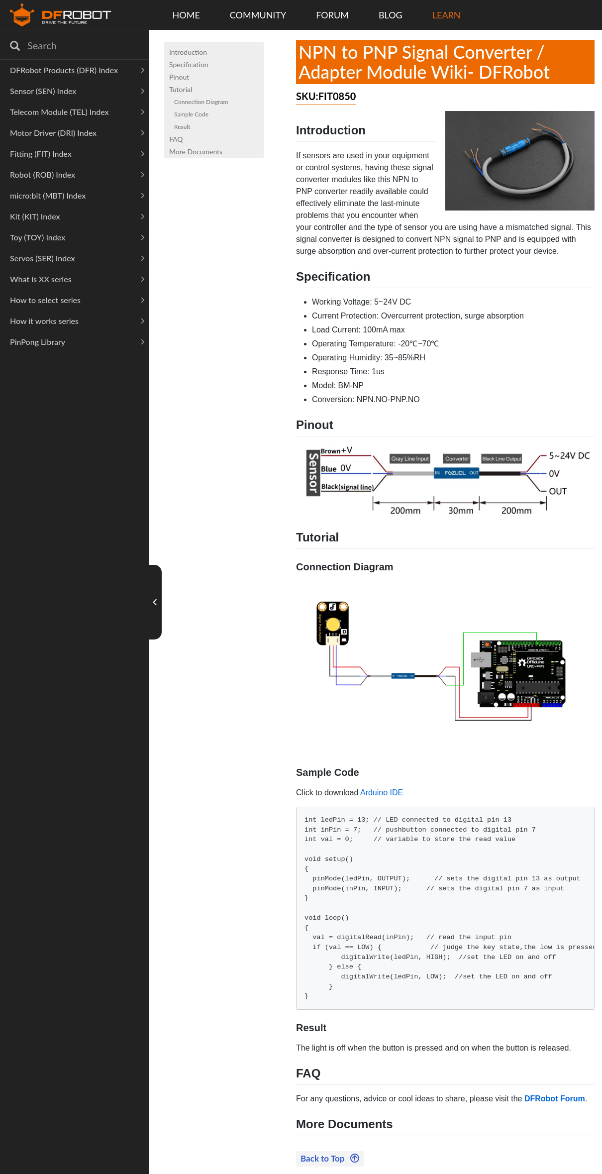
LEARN (446, 14)
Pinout (179, 77)
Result (182, 126)
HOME (186, 14)
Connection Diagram (201, 102)
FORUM (332, 14)
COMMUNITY (258, 14)
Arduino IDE (381, 792)
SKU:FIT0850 (326, 96)
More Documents (195, 151)
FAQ (176, 139)
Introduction (188, 52)
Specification (188, 64)
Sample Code (191, 114)
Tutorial (180, 89)
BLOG (390, 14)
